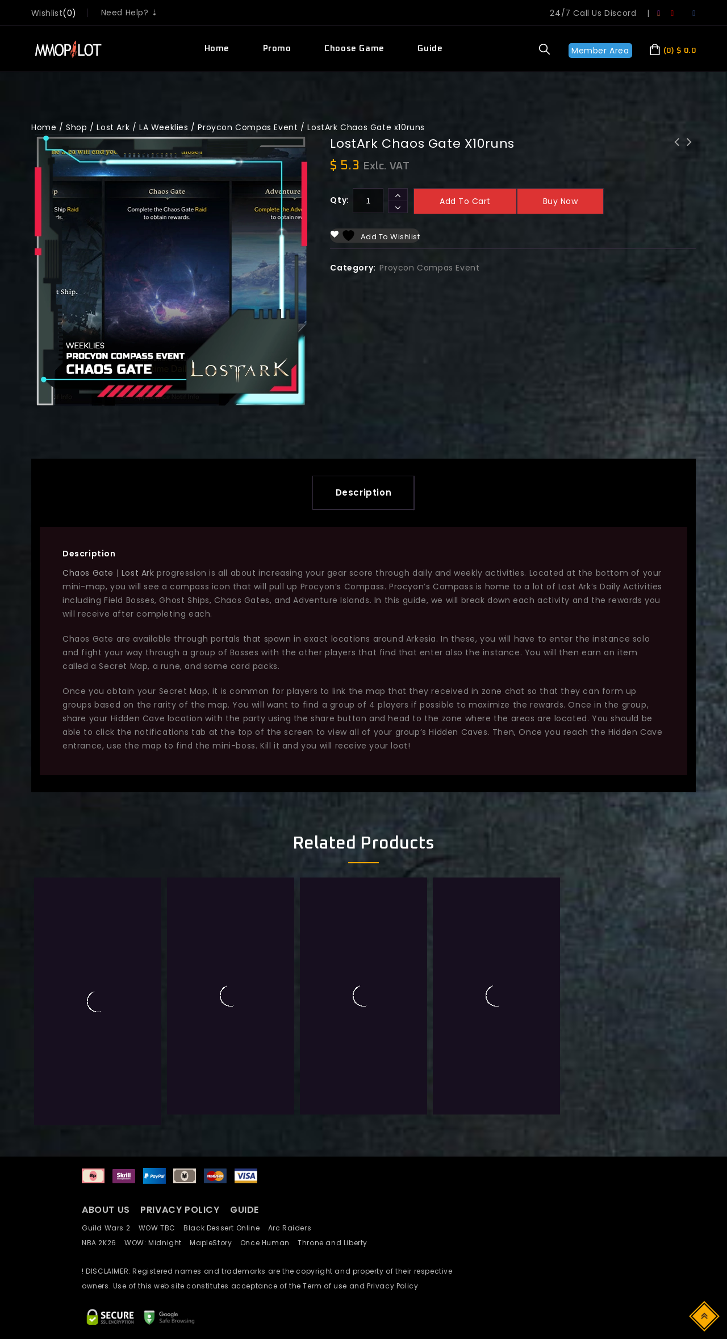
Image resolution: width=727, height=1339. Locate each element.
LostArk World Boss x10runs (689, 149)
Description (364, 492)
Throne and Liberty (336, 1130)
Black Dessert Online (225, 1115)
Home (216, 48)
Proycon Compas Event (248, 127)
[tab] (364, 492)
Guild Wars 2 (109, 1115)
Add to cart (465, 201)
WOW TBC (161, 1115)
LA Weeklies (164, 127)
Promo (277, 48)
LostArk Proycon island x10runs (677, 149)
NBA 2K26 (103, 1130)
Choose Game (354, 48)
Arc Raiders (292, 1115)
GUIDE (244, 1097)
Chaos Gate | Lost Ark (108, 573)
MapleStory (215, 1130)
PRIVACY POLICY (181, 1097)
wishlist (46, 13)
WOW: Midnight (157, 1130)
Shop (76, 127)
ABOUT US (106, 1097)
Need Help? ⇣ (129, 12)
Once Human (269, 1130)
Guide (429, 48)
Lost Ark (113, 127)
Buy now (560, 201)
